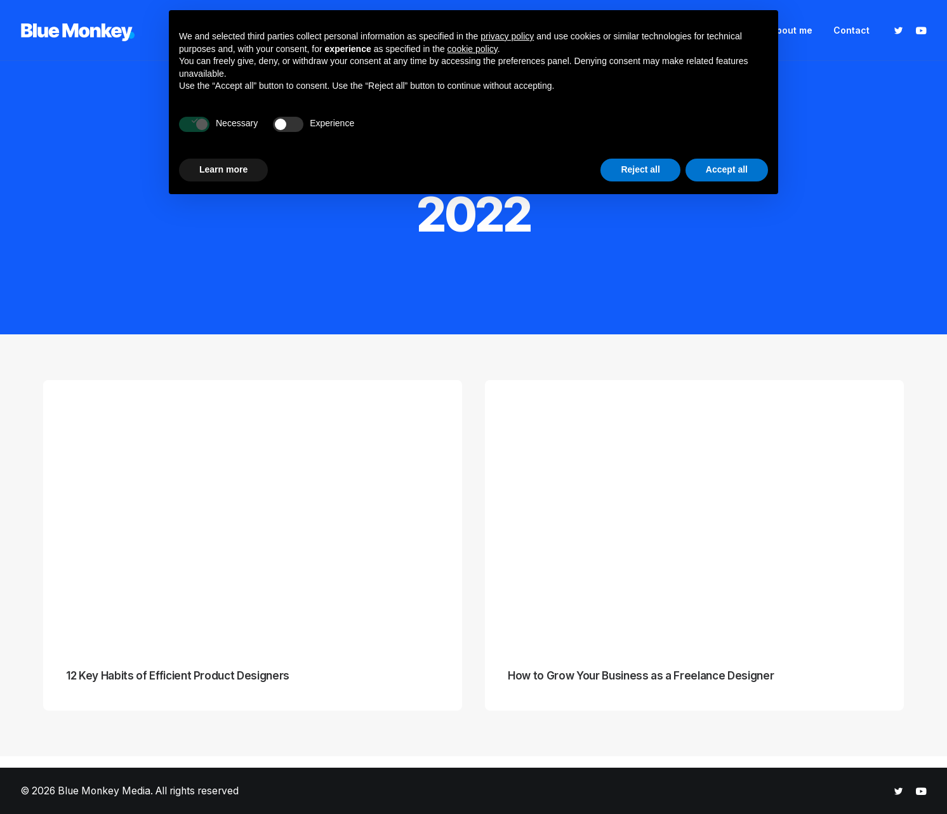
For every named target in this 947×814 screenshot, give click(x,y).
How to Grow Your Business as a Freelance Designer (641, 675)
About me (791, 30)
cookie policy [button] (472, 49)
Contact (851, 30)
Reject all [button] (640, 169)
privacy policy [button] (507, 36)
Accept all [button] (727, 169)
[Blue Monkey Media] (77, 30)
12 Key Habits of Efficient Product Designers (177, 675)
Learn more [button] (223, 169)
